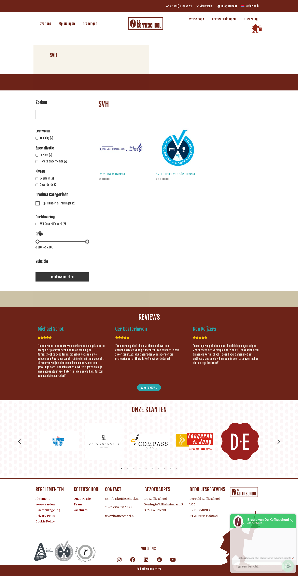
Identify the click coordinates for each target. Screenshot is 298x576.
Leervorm (43, 131)
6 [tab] (152, 469)
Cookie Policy (45, 521)
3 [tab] (134, 469)
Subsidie (42, 261)
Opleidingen (67, 23)
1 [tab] (122, 469)
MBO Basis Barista (112, 174)
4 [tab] (140, 469)
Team (78, 504)
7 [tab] (158, 469)
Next (279, 441)
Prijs (39, 234)
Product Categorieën (52, 195)
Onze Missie (82, 499)
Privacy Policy (46, 516)
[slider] (38, 242)
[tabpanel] (58, 441)
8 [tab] (164, 469)
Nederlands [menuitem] (252, 6)
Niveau (40, 171)
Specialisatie (45, 148)
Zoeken (41, 103)
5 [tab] (146, 469)
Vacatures (80, 510)
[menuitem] (250, 6)
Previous (19, 441)
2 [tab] (128, 469)
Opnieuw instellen (62, 277)
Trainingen (90, 23)
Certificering (45, 217)
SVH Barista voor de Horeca (175, 174)
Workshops (196, 19)
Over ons (45, 23)
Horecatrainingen (224, 19)
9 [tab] (170, 469)
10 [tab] (176, 469)
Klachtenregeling (48, 510)
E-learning (251, 19)
